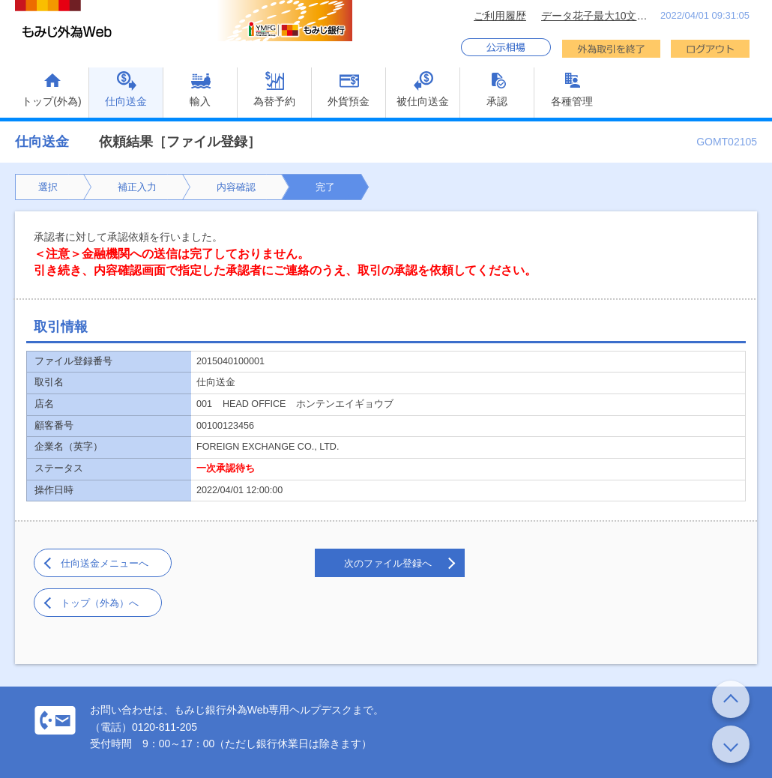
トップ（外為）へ (100, 603)
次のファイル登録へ (388, 563)
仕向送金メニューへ (104, 563)
